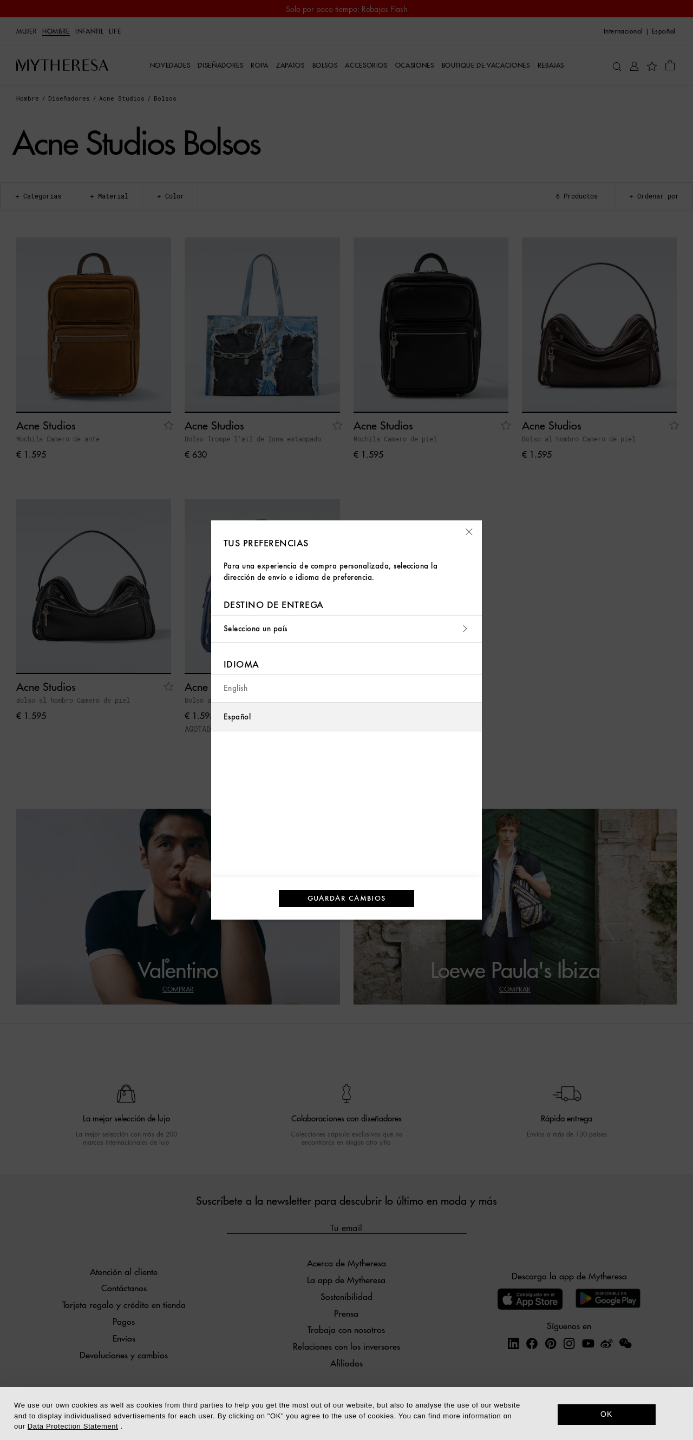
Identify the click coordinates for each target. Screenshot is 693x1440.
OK (606, 1414)
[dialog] (346, 1413)
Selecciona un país (346, 629)
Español (237, 717)
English (235, 688)
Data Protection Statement (73, 1426)
